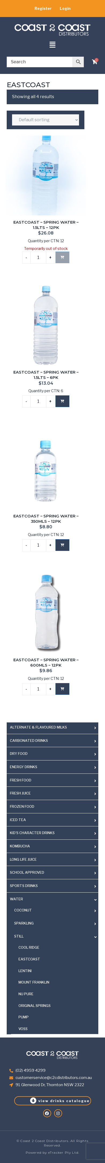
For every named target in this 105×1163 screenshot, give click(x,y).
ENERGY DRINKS (23, 767)
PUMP (23, 1017)
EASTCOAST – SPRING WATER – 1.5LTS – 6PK (45, 375)
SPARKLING (24, 923)
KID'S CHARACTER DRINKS (32, 833)
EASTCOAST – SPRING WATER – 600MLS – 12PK (45, 663)
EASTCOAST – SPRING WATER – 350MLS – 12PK (45, 519)
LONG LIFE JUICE (23, 859)
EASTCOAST (29, 959)
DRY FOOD (19, 753)
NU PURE (25, 994)
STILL (19, 936)
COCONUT (23, 910)
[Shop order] (45, 119)
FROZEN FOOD (22, 806)
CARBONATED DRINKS (29, 740)
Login (65, 8)
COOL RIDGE (28, 947)
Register (43, 8)
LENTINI (25, 971)
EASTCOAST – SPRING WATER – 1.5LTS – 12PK (45, 225)
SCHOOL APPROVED (27, 872)
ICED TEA (18, 820)
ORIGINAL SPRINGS (34, 1005)
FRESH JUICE (20, 793)
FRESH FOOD (20, 780)
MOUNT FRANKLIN (33, 982)
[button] (52, 45)
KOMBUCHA (20, 846)
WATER (16, 899)
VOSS (23, 1029)
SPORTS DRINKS (24, 886)
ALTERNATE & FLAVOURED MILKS (38, 727)
